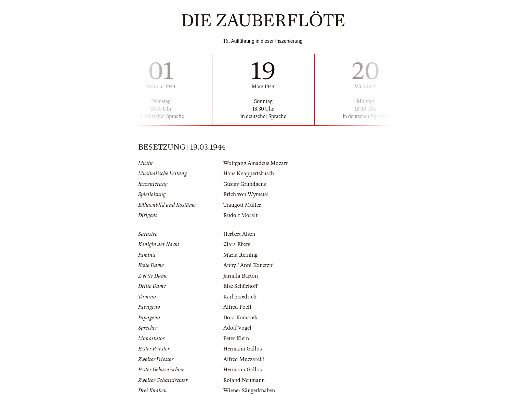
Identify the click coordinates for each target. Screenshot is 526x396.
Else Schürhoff (240, 286)
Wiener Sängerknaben (249, 390)
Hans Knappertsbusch (248, 173)
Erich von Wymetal (246, 194)
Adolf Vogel (237, 328)
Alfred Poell (237, 307)
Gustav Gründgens (244, 184)
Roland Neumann (244, 380)
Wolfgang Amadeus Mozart (255, 163)
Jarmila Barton (240, 276)
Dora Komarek (240, 318)
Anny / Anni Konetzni (248, 265)
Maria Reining (240, 255)
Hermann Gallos (242, 349)
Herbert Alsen (239, 234)
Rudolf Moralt (240, 215)
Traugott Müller (242, 205)
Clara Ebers (236, 244)
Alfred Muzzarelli (244, 359)
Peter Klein (236, 338)
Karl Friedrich (240, 297)
